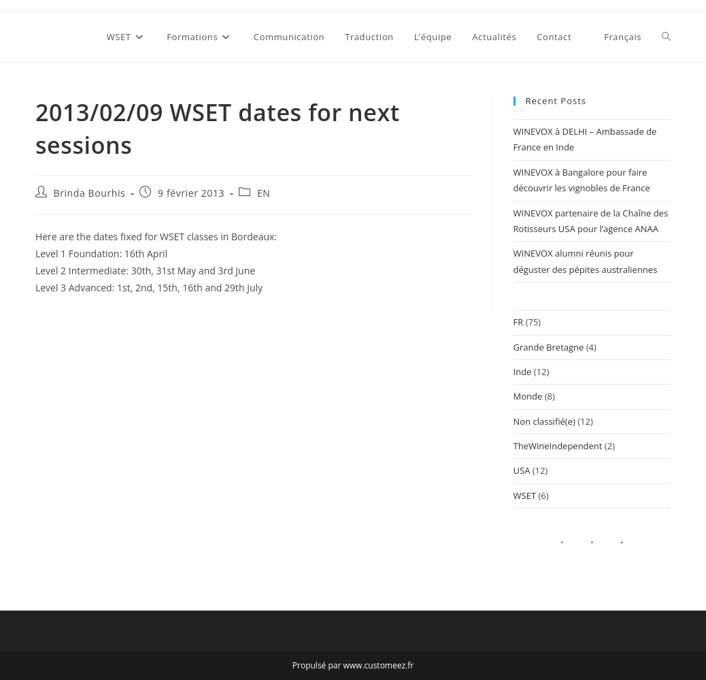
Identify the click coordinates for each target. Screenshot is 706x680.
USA (522, 470)
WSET (525, 495)
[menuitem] (617, 37)
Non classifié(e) (544, 421)
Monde (528, 396)
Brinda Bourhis (90, 193)
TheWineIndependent (558, 446)
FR (519, 322)
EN (264, 193)
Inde (523, 372)
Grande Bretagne (549, 347)
